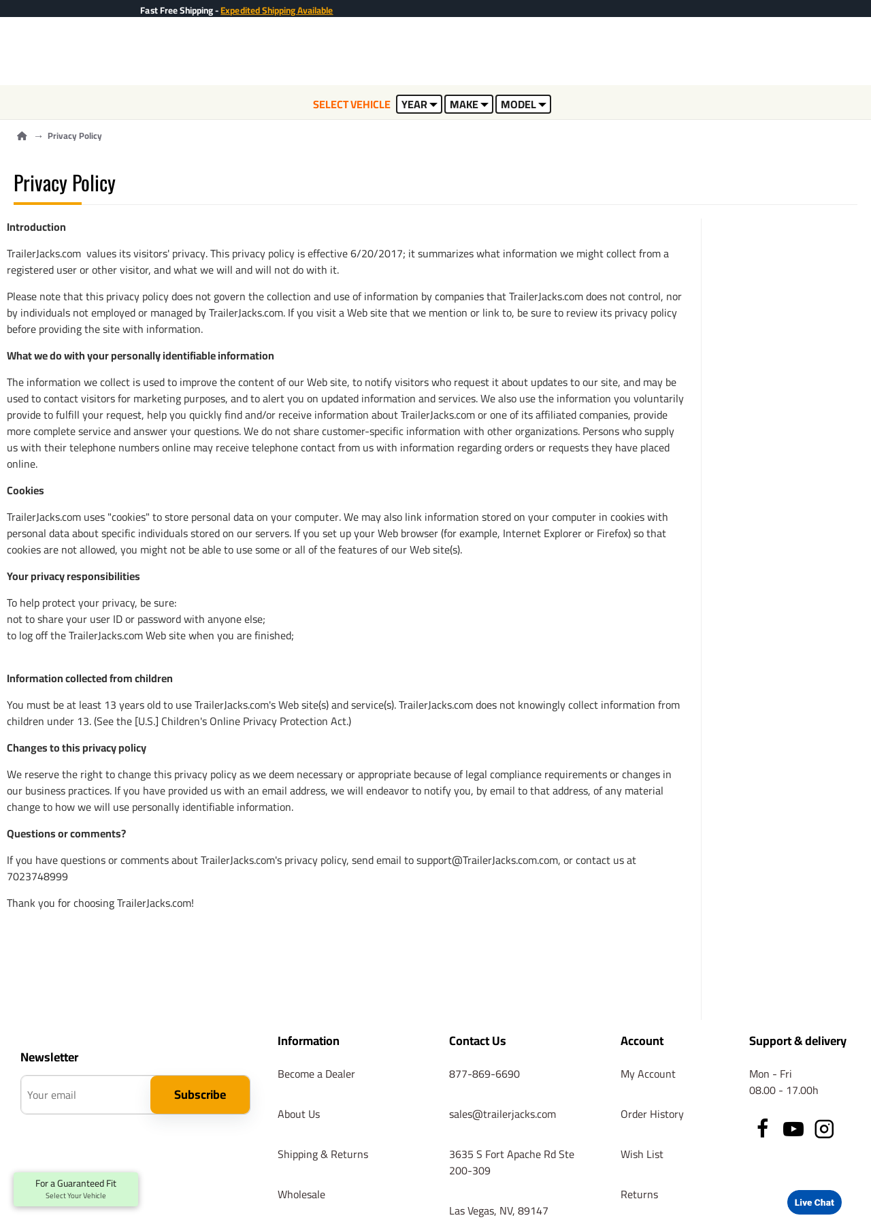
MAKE (469, 104)
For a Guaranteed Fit (75, 1189)
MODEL (523, 104)
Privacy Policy (75, 136)
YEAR (419, 104)
